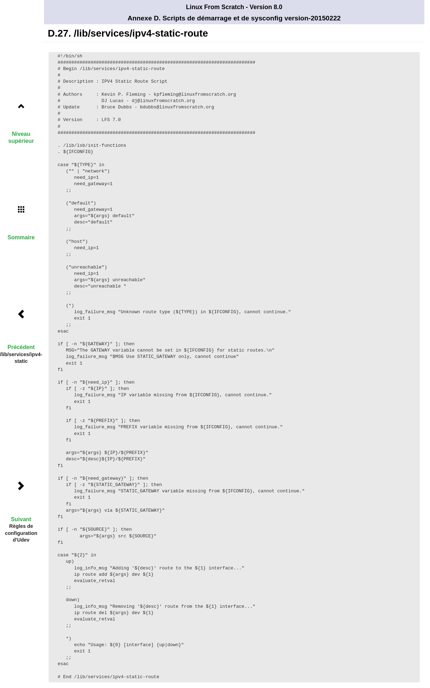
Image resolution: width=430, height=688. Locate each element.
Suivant (21, 519)
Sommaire (20, 237)
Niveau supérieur (21, 137)
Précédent (20, 347)
